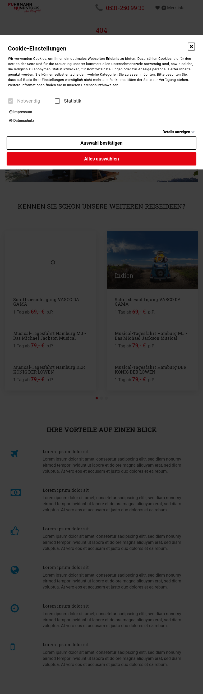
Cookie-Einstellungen (37, 48)
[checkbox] (10, 101)
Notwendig (24, 101)
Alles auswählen (101, 159)
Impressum (20, 112)
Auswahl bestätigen (101, 143)
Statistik (68, 101)
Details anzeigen (176, 132)
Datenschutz (21, 120)
